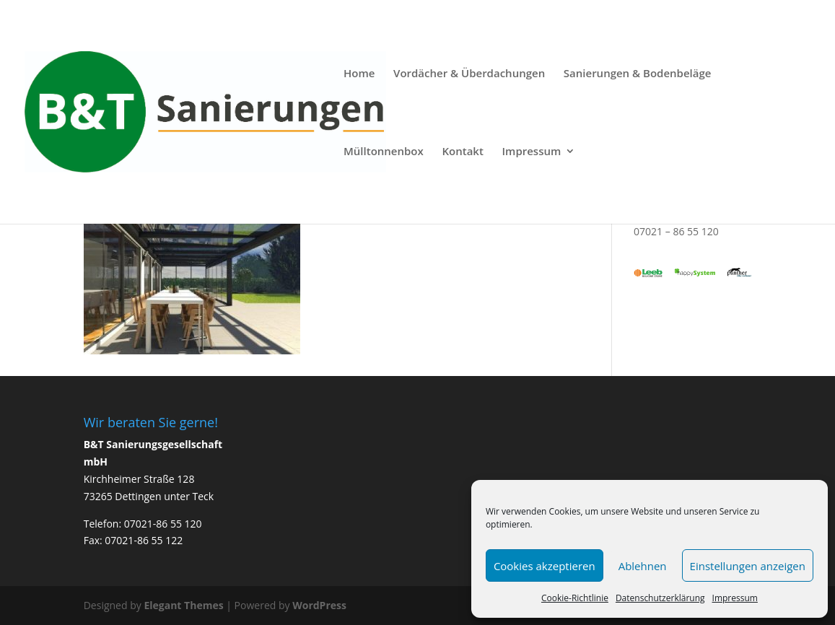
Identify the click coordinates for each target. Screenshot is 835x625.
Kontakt (462, 152)
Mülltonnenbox (384, 152)
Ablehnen (642, 566)
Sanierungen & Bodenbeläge (638, 74)
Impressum (735, 598)
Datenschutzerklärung (660, 598)
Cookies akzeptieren (544, 566)
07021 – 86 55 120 (676, 231)
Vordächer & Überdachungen (469, 74)
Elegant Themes (183, 605)
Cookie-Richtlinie (574, 598)
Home (359, 74)
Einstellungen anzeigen (747, 566)
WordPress (319, 605)
